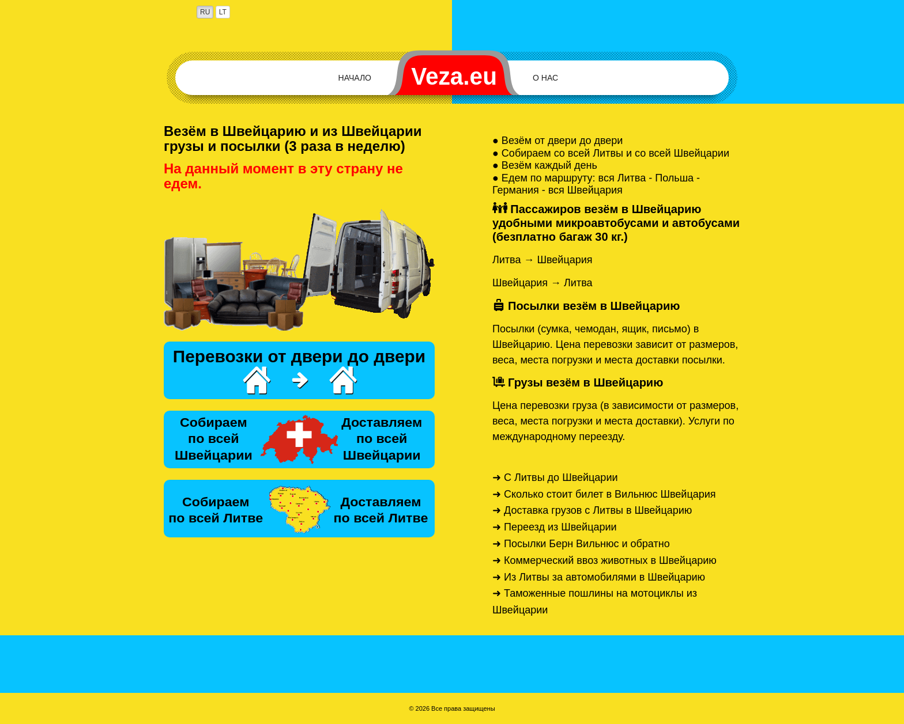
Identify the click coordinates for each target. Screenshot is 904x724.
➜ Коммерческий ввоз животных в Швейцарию (604, 560)
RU (205, 12)
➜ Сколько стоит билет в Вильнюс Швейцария (604, 494)
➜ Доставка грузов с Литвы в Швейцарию (592, 510)
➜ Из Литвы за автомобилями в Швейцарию (598, 577)
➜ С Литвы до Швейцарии (555, 477)
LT (223, 12)
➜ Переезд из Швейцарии (554, 527)
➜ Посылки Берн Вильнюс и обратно (581, 543)
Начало (354, 77)
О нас (545, 77)
